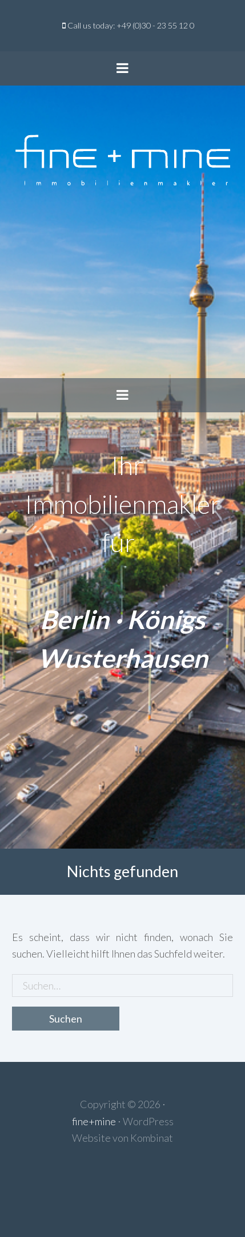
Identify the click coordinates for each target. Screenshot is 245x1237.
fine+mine (94, 1121)
